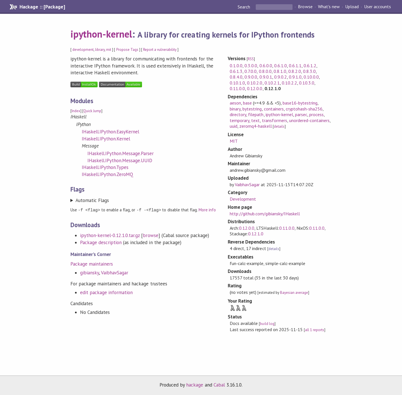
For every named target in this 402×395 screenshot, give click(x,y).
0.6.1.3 (236, 71)
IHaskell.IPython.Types (105, 167)
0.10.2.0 (254, 83)
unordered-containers (309, 120)
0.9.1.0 (295, 77)
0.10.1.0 (237, 83)
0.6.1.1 (295, 65)
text (255, 120)
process (316, 114)
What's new (329, 7)
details (279, 126)
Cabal (219, 385)
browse (150, 235)
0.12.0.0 (254, 88)
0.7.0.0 (250, 71)
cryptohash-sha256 (304, 109)
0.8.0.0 (265, 71)
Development (243, 199)
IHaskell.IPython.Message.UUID (119, 160)
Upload (352, 7)
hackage (194, 385)
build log (267, 323)
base (247, 103)
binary (235, 109)
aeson (235, 103)
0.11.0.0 (237, 88)
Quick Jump (92, 110)
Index (76, 110)
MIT (234, 141)
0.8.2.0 (294, 71)
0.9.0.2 (280, 77)
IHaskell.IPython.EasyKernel (110, 132)
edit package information (106, 292)
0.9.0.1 (265, 77)
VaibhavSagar (114, 272)
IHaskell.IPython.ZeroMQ (108, 174)
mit (108, 49)
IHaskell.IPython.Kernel (106, 139)
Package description (101, 242)
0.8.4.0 (236, 77)
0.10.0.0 (311, 77)
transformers (274, 120)
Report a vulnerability (160, 49)
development (83, 49)
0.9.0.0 (250, 77)
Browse (305, 7)
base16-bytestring (300, 103)
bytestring (252, 109)
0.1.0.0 (236, 65)
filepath (255, 114)
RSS (251, 59)
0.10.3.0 (306, 83)
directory (238, 114)
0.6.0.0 (265, 65)
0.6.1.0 (280, 65)
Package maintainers (91, 264)
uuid (233, 126)
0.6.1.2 (310, 65)
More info (207, 209)
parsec (301, 114)
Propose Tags (127, 49)
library (100, 49)
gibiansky (89, 272)
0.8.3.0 (309, 71)
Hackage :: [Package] (42, 6)
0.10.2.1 (272, 83)
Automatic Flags (92, 200)
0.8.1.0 (280, 71)
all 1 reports (314, 329)
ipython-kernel (101, 34)
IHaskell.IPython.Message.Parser (120, 153)
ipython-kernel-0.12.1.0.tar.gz (110, 235)
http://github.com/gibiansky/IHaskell (265, 213)
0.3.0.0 (250, 65)
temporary (239, 120)
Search (244, 7)
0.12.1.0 (255, 233)
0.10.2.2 (289, 83)
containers (274, 109)
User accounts (377, 7)
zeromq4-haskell (255, 126)
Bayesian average (294, 292)
